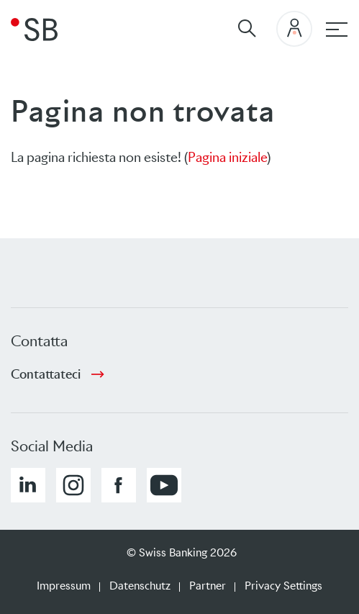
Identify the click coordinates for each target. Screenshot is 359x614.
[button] (28, 485)
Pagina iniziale (227, 157)
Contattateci (46, 374)
